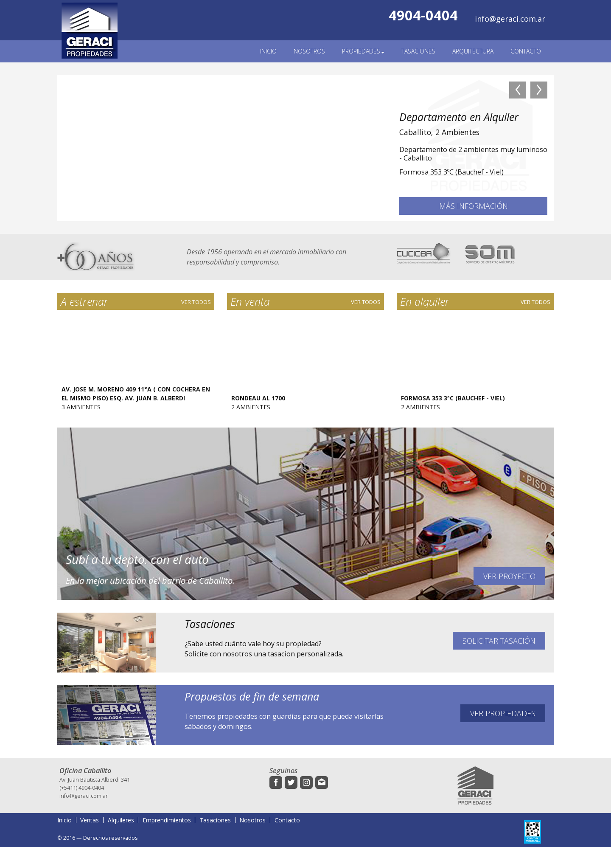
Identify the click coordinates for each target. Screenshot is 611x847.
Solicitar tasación (498, 641)
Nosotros (309, 51)
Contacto (525, 51)
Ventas (89, 820)
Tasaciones (418, 51)
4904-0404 (423, 15)
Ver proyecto (509, 576)
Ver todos (196, 302)
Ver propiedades (502, 713)
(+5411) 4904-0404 (81, 787)
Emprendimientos (167, 820)
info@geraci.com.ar (510, 19)
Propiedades (363, 51)
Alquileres (121, 820)
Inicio (268, 51)
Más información (473, 206)
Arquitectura (472, 51)
